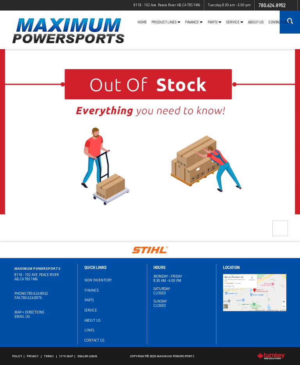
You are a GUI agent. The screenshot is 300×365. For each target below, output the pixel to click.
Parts (89, 300)
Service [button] (234, 22)
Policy (17, 356)
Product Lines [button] (166, 22)
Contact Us (94, 340)
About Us (256, 22)
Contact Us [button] (279, 22)
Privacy (33, 356)
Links (89, 330)
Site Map (66, 356)
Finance (91, 290)
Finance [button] (194, 22)
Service (90, 310)
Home (142, 22)
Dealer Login (87, 356)
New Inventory (98, 280)
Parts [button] (214, 22)
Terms (49, 356)
